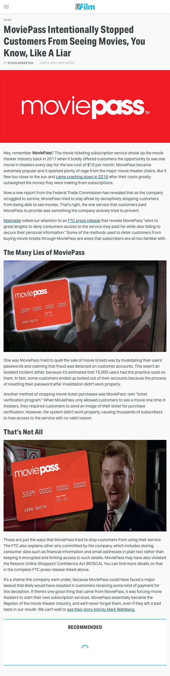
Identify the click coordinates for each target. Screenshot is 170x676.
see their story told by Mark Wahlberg (100, 609)
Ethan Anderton (20, 62)
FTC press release (84, 220)
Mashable (12, 220)
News (8, 20)
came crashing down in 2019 (82, 176)
